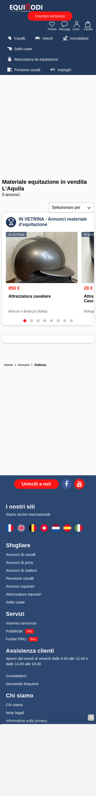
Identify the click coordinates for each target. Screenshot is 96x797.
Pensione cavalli (23, 69)
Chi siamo (14, 705)
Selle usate (19, 48)
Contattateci (16, 676)
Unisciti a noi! (36, 484)
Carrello (88, 26)
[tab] (24, 320)
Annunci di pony (19, 562)
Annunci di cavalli (21, 554)
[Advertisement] (48, 127)
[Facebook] (66, 485)
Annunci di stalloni (21, 570)
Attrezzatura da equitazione (32, 59)
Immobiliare (75, 38)
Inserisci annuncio (50, 16)
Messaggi (64, 26)
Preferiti (52, 26)
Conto (76, 26)
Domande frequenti (22, 684)
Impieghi (60, 69)
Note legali (15, 712)
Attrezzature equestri (23, 594)
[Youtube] (79, 485)
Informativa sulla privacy (26, 720)
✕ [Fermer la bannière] (91, 717)
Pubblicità (14, 631)
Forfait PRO (16, 639)
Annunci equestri (20, 586)
